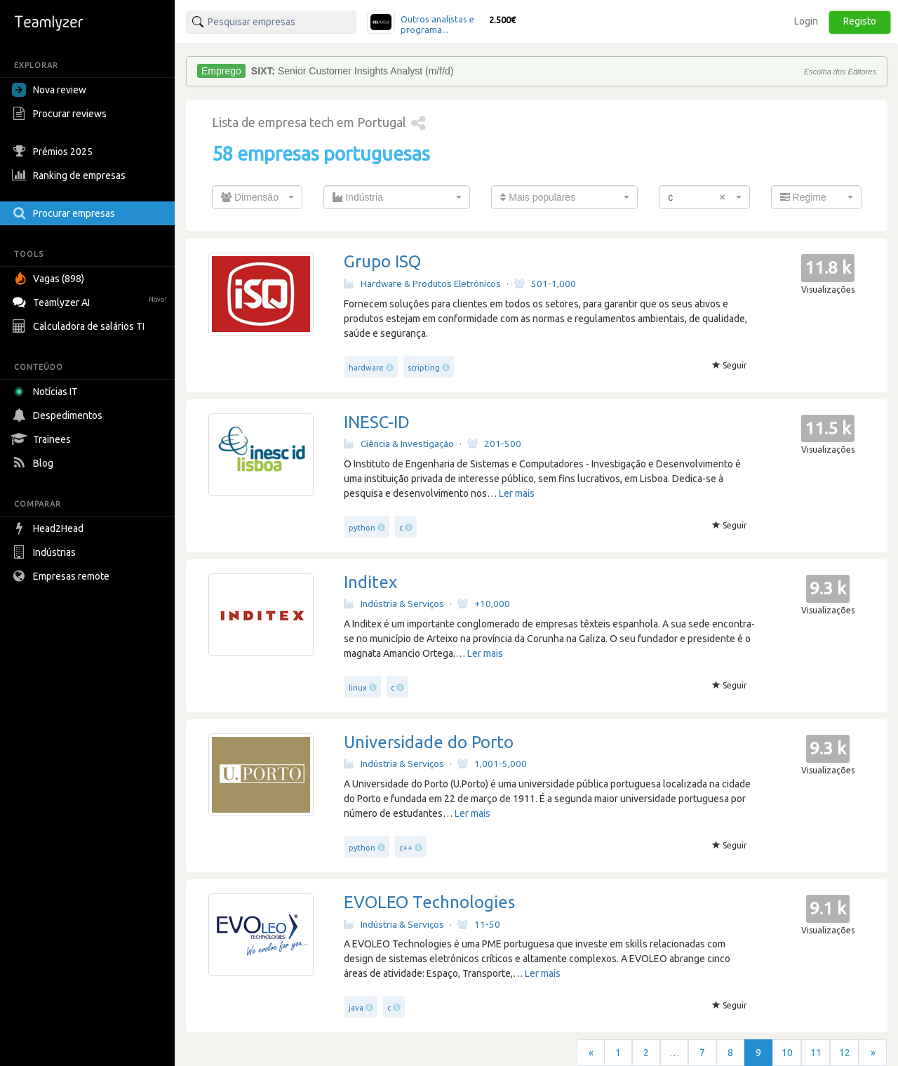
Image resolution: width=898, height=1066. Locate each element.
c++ (406, 848)
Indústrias (45, 552)
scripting (424, 368)
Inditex (370, 582)
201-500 (494, 443)
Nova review (49, 90)
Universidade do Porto (429, 742)
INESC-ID (377, 422)
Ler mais (517, 493)
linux (358, 688)
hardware (366, 368)
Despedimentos (58, 415)
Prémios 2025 (54, 151)
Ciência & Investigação (399, 443)
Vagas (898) (49, 279)
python (362, 528)
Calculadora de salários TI (80, 326)
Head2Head (49, 528)
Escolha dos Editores (840, 71)
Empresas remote (62, 576)
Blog (34, 463)
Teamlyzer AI (90, 301)
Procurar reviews (61, 113)
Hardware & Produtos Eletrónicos (422, 283)
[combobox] (257, 197)
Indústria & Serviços (394, 603)
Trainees (43, 439)
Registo (859, 21)
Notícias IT (47, 391)
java (356, 1008)
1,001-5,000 (492, 763)
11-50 (478, 924)
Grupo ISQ (382, 261)
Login (806, 21)
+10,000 (483, 603)
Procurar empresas (65, 213)
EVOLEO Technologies (429, 902)
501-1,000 (545, 283)
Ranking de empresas (70, 175)
